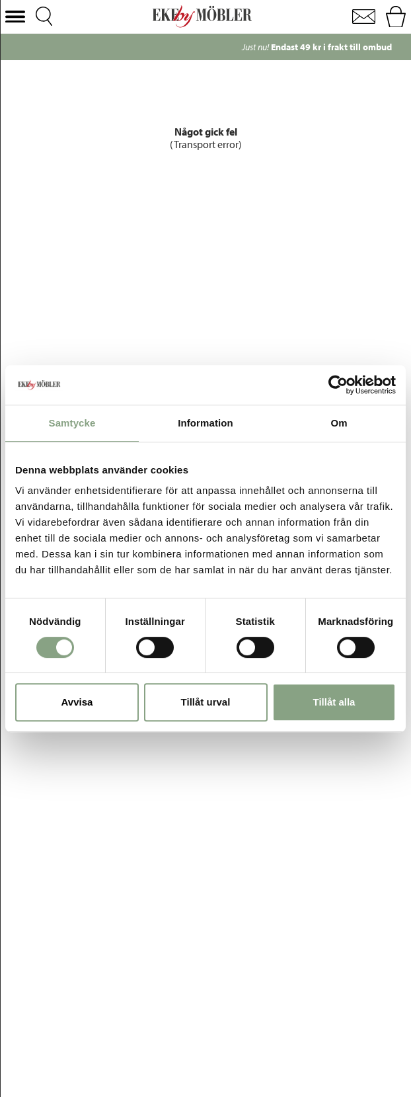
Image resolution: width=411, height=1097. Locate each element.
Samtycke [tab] (72, 422)
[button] (15, 17)
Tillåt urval (206, 702)
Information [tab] (205, 422)
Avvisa (77, 702)
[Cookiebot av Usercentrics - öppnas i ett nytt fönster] (338, 385)
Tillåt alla (334, 702)
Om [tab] (338, 422)
